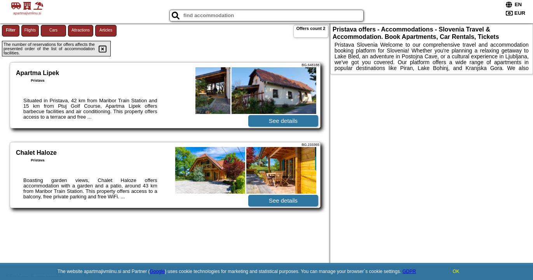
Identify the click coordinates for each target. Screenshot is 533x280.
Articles (105, 30)
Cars (53, 30)
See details (283, 120)
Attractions (80, 30)
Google (157, 271)
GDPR (409, 271)
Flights (30, 30)
